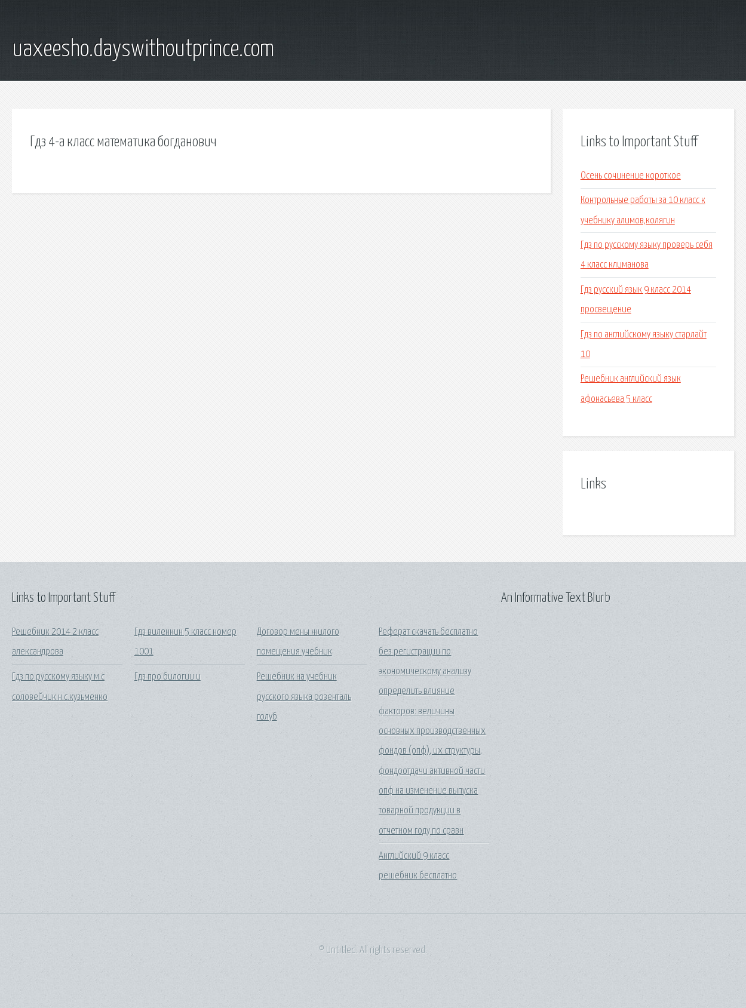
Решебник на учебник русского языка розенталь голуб (304, 697)
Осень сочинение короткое (631, 176)
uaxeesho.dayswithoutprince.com (143, 49)
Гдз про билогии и (167, 677)
